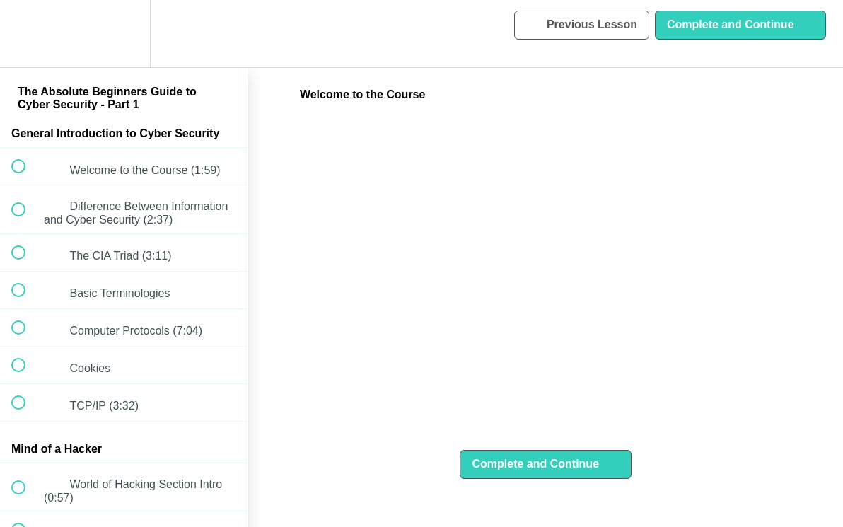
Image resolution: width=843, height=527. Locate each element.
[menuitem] (124, 33)
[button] (26, 33)
